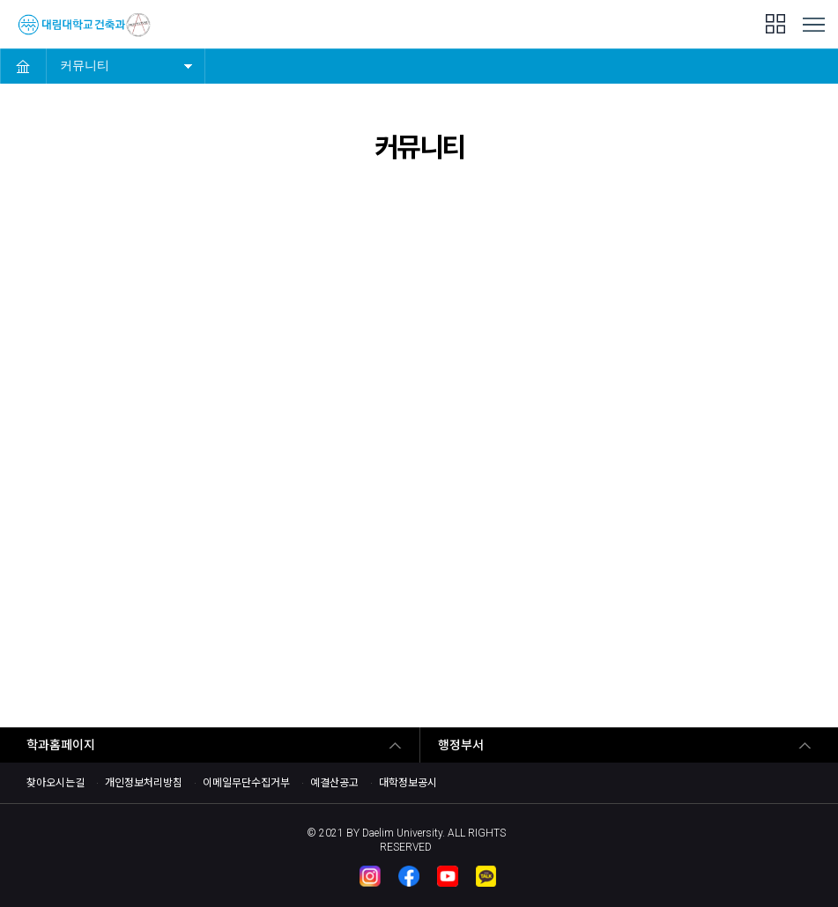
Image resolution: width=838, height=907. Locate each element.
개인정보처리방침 (143, 783)
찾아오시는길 (55, 783)
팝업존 (775, 23)
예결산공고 (334, 783)
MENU (814, 25)
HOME (23, 66)
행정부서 (461, 745)
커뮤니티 (84, 65)
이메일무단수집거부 (246, 783)
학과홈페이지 (60, 745)
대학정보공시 (408, 783)
